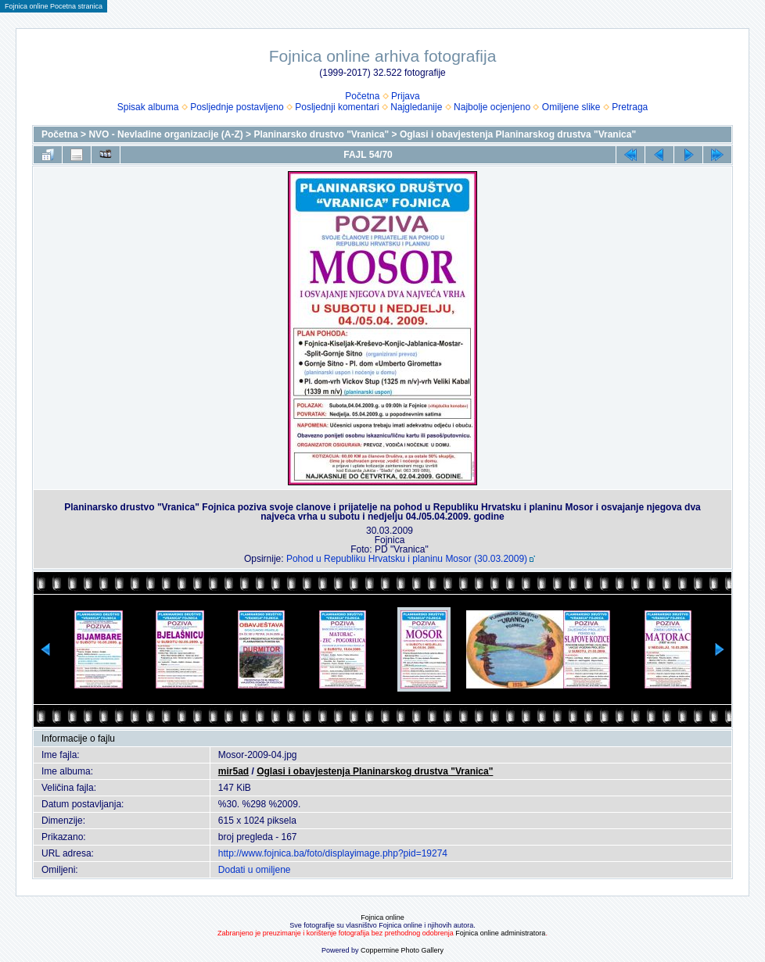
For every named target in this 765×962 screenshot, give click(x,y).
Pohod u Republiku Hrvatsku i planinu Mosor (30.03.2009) (406, 558)
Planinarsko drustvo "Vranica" (321, 134)
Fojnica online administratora (500, 933)
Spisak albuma (148, 107)
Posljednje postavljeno (236, 107)
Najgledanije (416, 107)
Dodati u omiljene (254, 869)
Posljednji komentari (337, 107)
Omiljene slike (571, 107)
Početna (362, 96)
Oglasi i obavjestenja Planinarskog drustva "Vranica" (518, 134)
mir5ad (233, 771)
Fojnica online (382, 917)
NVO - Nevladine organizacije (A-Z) (165, 134)
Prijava (405, 96)
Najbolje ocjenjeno (492, 107)
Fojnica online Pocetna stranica (53, 6)
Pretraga (630, 107)
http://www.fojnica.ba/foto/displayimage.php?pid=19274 (332, 853)
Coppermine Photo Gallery (402, 950)
